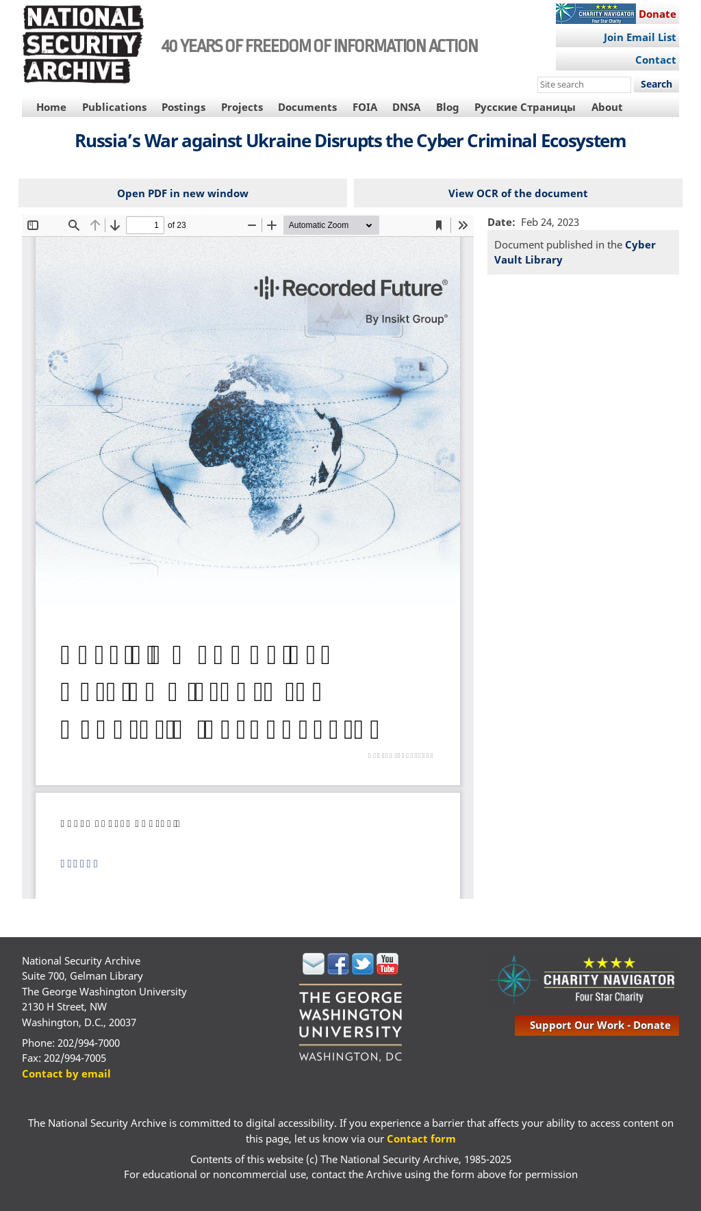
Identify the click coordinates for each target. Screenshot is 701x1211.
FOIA (365, 107)
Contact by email (66, 1073)
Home (51, 107)
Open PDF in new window (182, 193)
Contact (655, 59)
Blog (447, 107)
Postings (183, 107)
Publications (114, 107)
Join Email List (640, 37)
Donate (657, 14)
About (607, 107)
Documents (307, 107)
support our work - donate (600, 1025)
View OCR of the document (518, 193)
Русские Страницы (525, 107)
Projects (242, 107)
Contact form (421, 1138)
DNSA (406, 107)
